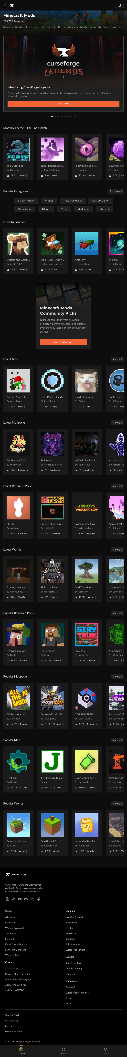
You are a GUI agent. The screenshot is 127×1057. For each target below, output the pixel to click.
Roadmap (70, 939)
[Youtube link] (20, 899)
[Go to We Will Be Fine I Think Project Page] (87, 452)
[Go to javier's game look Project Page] (87, 515)
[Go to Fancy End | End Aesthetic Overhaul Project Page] (87, 157)
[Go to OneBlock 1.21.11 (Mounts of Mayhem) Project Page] (52, 833)
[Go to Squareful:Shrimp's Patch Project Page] (52, 515)
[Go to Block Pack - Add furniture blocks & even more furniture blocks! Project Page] (52, 251)
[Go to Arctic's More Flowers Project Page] (18, 388)
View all (117, 359)
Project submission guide (17, 974)
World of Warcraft (14, 928)
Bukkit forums (72, 944)
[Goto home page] (11, 5)
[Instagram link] (7, 899)
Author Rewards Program (18, 979)
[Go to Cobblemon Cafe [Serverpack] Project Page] (18, 452)
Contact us (70, 974)
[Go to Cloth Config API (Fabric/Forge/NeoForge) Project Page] (87, 769)
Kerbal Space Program (16, 944)
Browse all (116, 191)
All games (10, 917)
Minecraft (10, 923)
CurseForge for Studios (77, 993)
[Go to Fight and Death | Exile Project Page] (52, 579)
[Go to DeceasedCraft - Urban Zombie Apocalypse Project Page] (52, 706)
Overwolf (70, 987)
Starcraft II (10, 939)
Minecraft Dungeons (15, 950)
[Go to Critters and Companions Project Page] (18, 251)
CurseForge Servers (75, 950)
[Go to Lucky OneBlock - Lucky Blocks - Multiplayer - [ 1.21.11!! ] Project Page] (87, 833)
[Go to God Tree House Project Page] (87, 579)
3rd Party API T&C (14, 990)
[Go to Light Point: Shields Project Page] (52, 388)
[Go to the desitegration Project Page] (87, 388)
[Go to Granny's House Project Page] (18, 579)
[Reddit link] (38, 899)
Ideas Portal (71, 923)
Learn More (63, 103)
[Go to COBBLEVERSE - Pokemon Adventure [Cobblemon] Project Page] (87, 706)
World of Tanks (13, 955)
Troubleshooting (73, 969)
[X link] (32, 899)
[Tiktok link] (13, 899)
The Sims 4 (10, 933)
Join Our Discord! (74, 917)
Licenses (9, 1026)
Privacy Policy (11, 1021)
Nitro (68, 1004)
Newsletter (70, 933)
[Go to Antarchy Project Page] (87, 251)
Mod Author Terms (14, 1032)
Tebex (68, 998)
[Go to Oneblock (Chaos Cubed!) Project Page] (18, 833)
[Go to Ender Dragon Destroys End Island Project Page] (52, 157)
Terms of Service (13, 1015)
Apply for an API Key (15, 985)
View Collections (63, 342)
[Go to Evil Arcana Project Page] (52, 452)
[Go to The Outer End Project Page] (18, 157)
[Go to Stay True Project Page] (87, 642)
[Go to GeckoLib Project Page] (18, 769)
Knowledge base (73, 963)
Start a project (12, 969)
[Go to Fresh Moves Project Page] (52, 642)
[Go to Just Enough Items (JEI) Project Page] (52, 769)
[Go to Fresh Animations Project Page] (18, 642)
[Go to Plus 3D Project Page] (18, 515)
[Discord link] (26, 899)
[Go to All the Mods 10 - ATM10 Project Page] (18, 706)
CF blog (69, 928)
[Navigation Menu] (5, 5)
